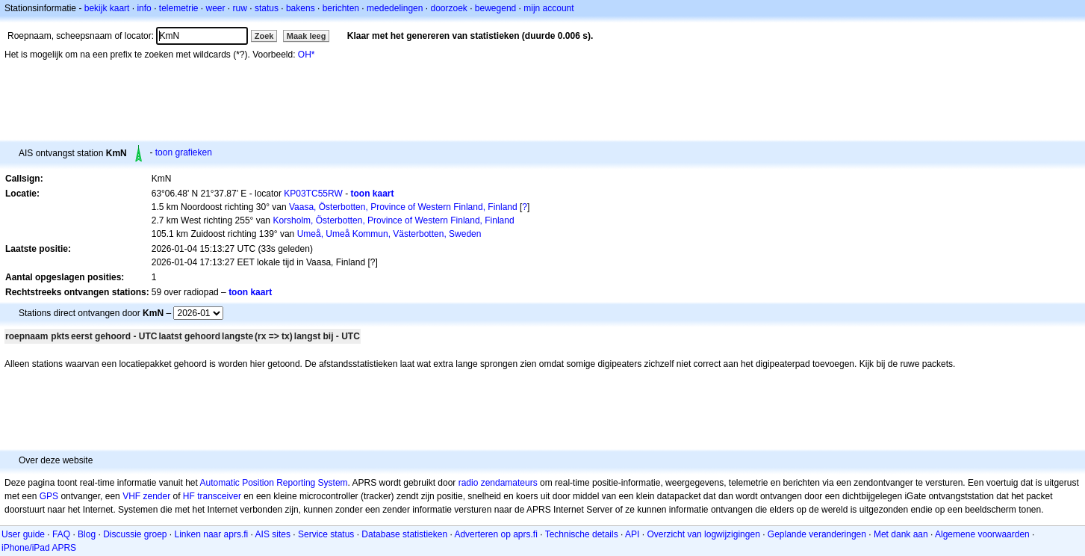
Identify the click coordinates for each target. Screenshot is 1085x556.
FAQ (61, 534)
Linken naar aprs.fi (212, 534)
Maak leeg (306, 35)
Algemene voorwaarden (982, 534)
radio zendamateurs (498, 483)
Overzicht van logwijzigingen (703, 534)
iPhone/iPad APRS (38, 548)
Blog (87, 534)
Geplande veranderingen (817, 534)
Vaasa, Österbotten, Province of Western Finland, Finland (403, 207)
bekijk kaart (107, 8)
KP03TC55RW (313, 193)
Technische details (581, 534)
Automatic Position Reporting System (273, 483)
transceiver (219, 496)
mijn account (548, 8)
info (144, 8)
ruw (240, 8)
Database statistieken (404, 534)
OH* (306, 54)
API (632, 534)
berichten (341, 8)
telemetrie (179, 8)
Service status (326, 534)
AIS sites (272, 534)
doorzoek (448, 8)
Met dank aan (901, 534)
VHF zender (146, 496)
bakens (300, 8)
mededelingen (395, 8)
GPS (49, 496)
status (267, 8)
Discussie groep (135, 534)
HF (189, 496)
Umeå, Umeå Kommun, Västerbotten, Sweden (389, 234)
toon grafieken (183, 152)
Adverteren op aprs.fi (495, 534)
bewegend (495, 8)
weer (216, 8)
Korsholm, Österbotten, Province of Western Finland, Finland (393, 220)
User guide (23, 534)
